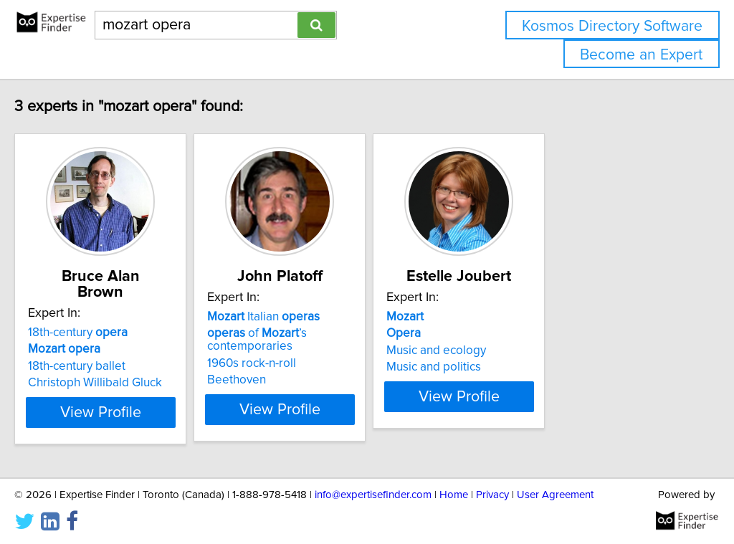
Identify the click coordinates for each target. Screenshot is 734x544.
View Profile (148, 409)
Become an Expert (641, 54)
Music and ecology (538, 350)
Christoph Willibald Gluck (125, 367)
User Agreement (555, 492)
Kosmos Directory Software (612, 26)
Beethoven (302, 379)
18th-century (108, 316)
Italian (329, 316)
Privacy (492, 492)
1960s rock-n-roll (317, 363)
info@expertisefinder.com (373, 492)
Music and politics (535, 367)
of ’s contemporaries (323, 340)
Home (453, 492)
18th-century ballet (107, 350)
